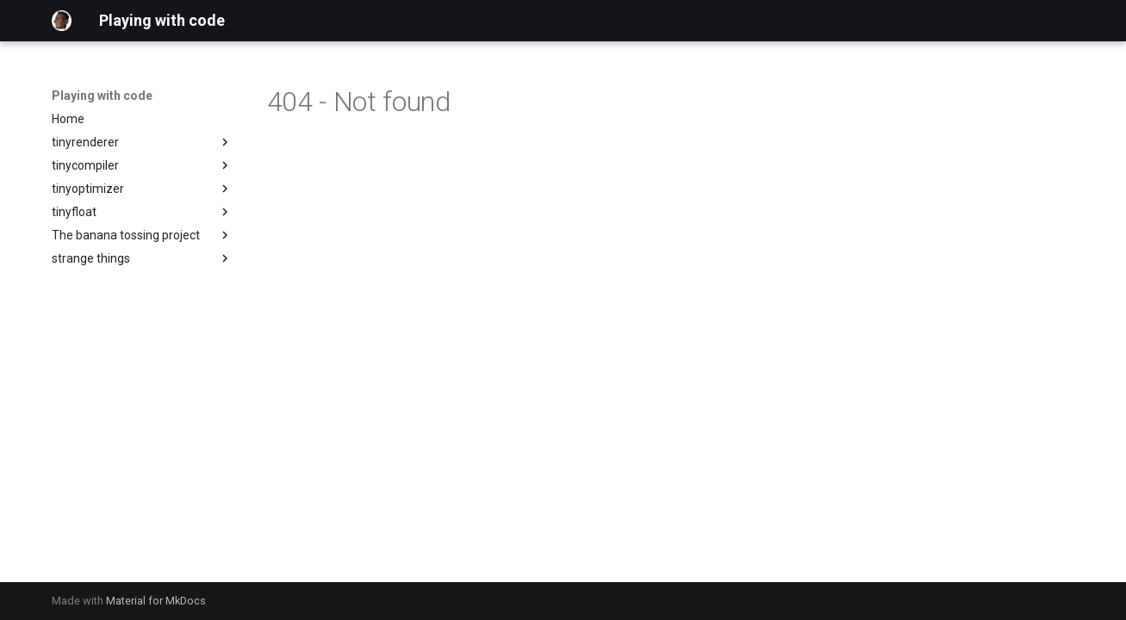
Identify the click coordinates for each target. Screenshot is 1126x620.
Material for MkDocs (156, 600)
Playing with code (102, 95)
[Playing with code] (62, 20)
